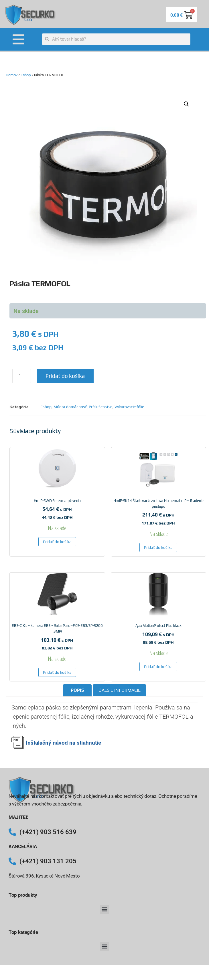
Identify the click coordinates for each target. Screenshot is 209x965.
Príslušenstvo (101, 406)
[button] (186, 104)
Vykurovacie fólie (129, 406)
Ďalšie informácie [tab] (119, 690)
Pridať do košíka (65, 376)
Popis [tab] (77, 690)
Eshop (26, 75)
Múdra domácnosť (70, 406)
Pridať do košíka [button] (57, 541)
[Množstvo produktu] (21, 376)
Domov (11, 75)
